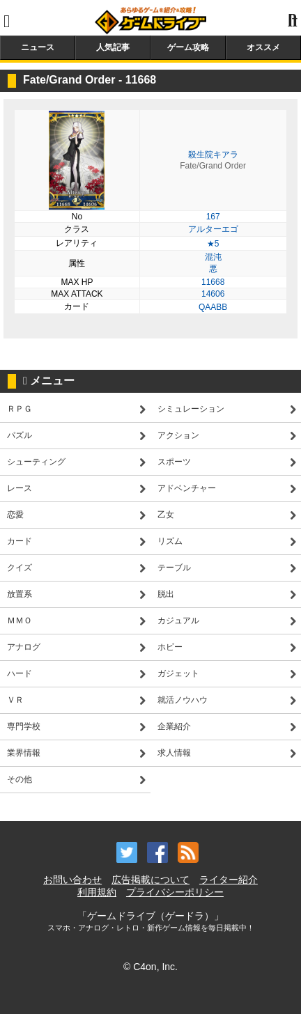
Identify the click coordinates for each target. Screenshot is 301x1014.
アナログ (23, 647)
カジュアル (178, 620)
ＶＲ (15, 700)
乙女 (165, 515)
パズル (19, 435)
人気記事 (113, 47)
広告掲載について (150, 879)
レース (19, 488)
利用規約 (96, 892)
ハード (19, 673)
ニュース (37, 47)
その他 (19, 779)
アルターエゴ (213, 229)
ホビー (170, 647)
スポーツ (174, 462)
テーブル (174, 567)
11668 (212, 282)
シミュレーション (190, 409)
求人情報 (174, 753)
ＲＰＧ (19, 409)
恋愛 (15, 515)
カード (19, 541)
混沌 (213, 257)
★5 (213, 244)
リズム (170, 541)
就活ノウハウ (182, 700)
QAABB (213, 307)
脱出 (165, 594)
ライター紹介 (228, 879)
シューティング (36, 462)
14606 (212, 294)
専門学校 (23, 726)
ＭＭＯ (19, 620)
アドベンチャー (186, 488)
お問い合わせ (72, 879)
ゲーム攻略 (188, 47)
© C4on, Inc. (150, 966)
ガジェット (178, 673)
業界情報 (23, 753)
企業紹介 (174, 726)
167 (213, 216)
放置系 (19, 594)
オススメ (263, 47)
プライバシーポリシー (175, 892)
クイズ (19, 567)
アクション (178, 435)
